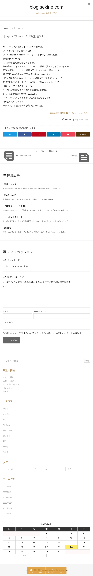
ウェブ (5, 409)
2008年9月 (7, 514)
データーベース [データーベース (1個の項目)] (40, 469)
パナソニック (8, 388)
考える (5, 452)
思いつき (6, 436)
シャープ (6, 392)
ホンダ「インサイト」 (12, 384)
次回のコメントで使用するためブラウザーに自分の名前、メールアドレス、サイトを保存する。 (44, 333)
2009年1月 (7, 492)
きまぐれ (6, 414)
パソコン (6, 420)
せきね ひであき (82, 119)
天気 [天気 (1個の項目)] (69, 469)
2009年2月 (7, 487)
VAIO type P (10, 195)
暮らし (5, 441)
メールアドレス (40, 311)
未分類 (5, 447)
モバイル (19, 28)
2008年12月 (8, 497)
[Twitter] (10, 134)
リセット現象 (8, 377)
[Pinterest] (39, 134)
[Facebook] (25, 134)
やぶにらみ (82, 113)
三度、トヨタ (11, 184)
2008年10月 (8, 508)
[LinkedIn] (54, 134)
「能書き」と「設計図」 (15, 206)
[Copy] (83, 134)
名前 (5, 311)
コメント (6, 287)
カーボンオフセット (13, 217)
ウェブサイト (8, 322)
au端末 (7, 228)
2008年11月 (8, 503)
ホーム (8, 28)
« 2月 (25, 555)
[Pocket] (68, 134)
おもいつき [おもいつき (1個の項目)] (9, 469)
